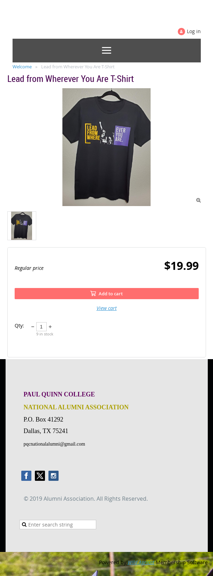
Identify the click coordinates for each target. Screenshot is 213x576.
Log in (194, 31)
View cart (107, 308)
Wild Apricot (141, 562)
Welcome (22, 66)
